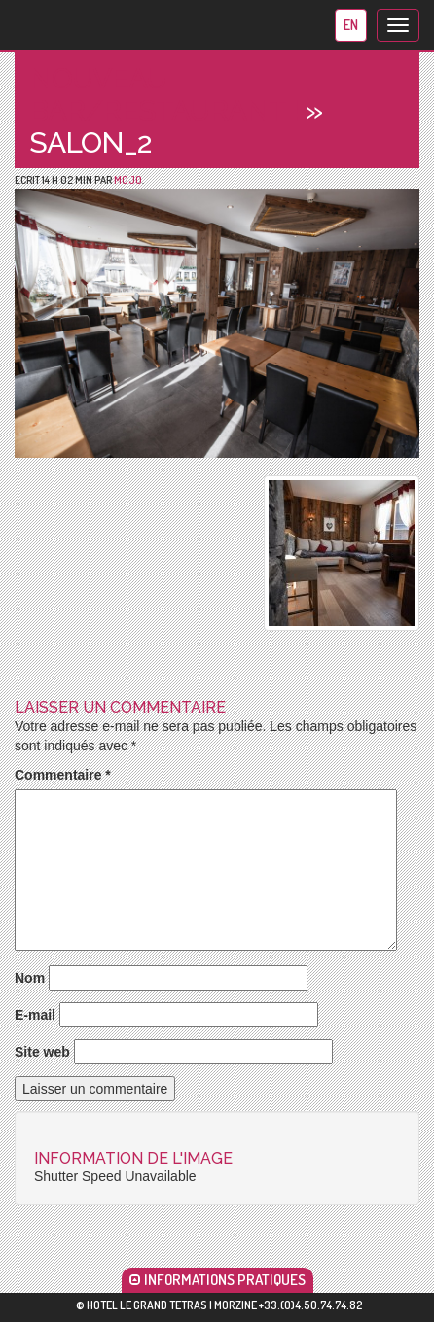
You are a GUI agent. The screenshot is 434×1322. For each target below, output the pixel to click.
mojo (128, 180)
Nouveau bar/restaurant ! (164, 94)
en (351, 25)
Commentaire (63, 775)
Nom (30, 978)
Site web (42, 1052)
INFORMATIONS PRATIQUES (217, 1279)
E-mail (35, 1015)
